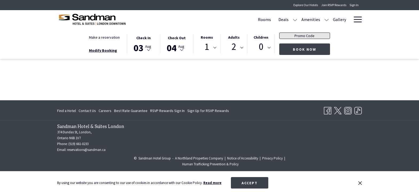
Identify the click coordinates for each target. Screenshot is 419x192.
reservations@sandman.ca (86, 149)
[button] (143, 43)
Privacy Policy (272, 158)
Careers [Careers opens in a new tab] (105, 111)
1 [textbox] (206, 46)
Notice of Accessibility (242, 158)
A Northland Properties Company (199, 158)
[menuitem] (213, 19)
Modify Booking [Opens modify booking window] (103, 50)
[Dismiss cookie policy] (360, 183)
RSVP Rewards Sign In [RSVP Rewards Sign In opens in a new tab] (167, 111)
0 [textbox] (261, 46)
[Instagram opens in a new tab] (348, 110)
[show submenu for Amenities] (275, 19)
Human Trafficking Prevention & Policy (210, 164)
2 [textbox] (234, 46)
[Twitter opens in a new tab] (338, 110)
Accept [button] (250, 183)
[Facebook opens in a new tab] (327, 110)
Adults (234, 37)
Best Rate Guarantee (131, 110)
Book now (311, 49)
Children (261, 37)
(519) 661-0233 (78, 144)
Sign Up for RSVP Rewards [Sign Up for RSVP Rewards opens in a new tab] (208, 111)
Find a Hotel (66, 110)
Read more (212, 183)
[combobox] (207, 47)
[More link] (356, 19)
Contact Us (87, 110)
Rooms (207, 37)
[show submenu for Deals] (244, 19)
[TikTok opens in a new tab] (358, 110)
